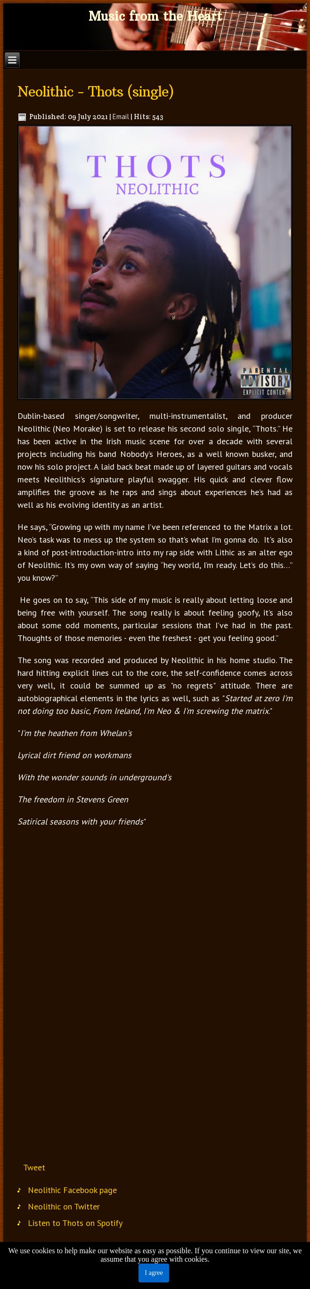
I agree (154, 1272)
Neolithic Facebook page (72, 1190)
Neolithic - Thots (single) (95, 91)
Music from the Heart (155, 16)
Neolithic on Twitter (64, 1206)
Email (121, 116)
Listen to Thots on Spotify (75, 1222)
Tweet (34, 1167)
